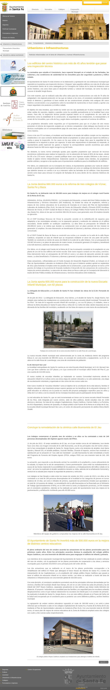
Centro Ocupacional (34, 669)
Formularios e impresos (10, 33)
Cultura (4, 672)
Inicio (30, 43)
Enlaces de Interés (8, 37)
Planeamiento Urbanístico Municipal (11, 50)
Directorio (35, 9)
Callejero (62, 9)
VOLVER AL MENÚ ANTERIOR (13, 55)
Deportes (5, 25)
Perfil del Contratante (9, 29)
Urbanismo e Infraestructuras (12, 44)
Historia (4, 20)
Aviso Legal (103, 688)
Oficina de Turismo (8, 16)
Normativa (48, 9)
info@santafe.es (80, 688)
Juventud (5, 675)
